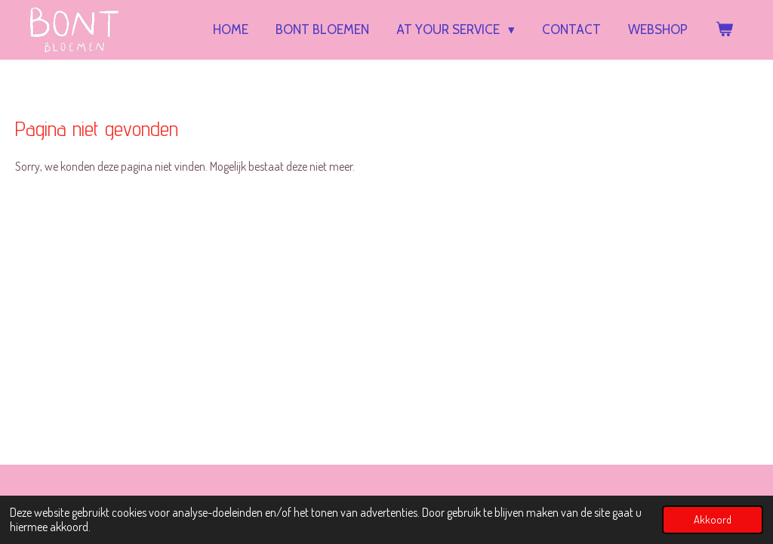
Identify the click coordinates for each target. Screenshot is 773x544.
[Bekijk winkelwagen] (724, 30)
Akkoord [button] (712, 519)
